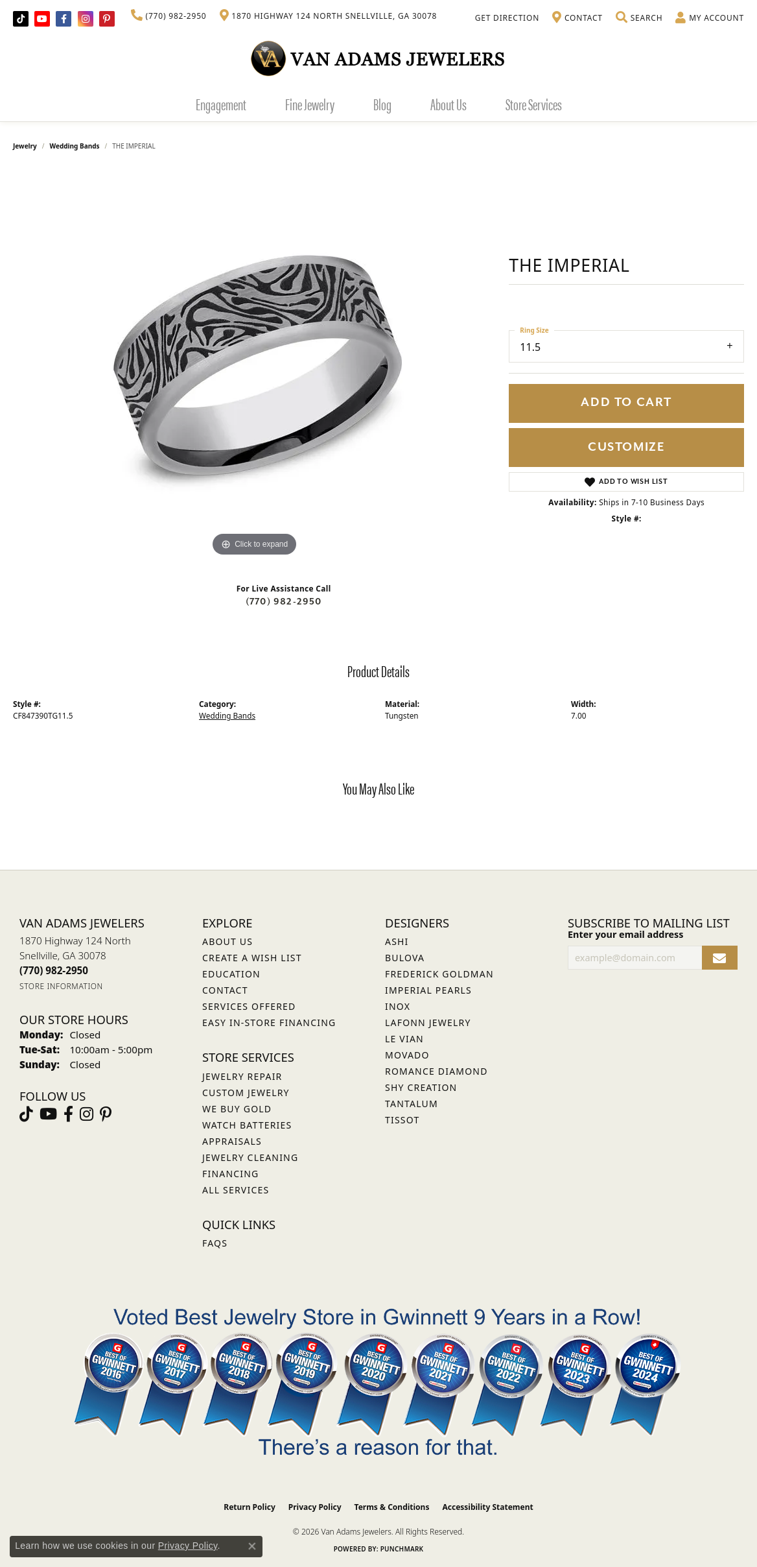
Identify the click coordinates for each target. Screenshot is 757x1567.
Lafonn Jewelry (428, 1022)
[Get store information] (61, 986)
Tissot (402, 1120)
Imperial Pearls (428, 990)
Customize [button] (626, 447)
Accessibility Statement (487, 1507)
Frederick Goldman (439, 974)
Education (231, 974)
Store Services (534, 104)
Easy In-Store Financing (269, 1022)
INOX (397, 1006)
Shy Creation (421, 1087)
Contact (225, 990)
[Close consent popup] (252, 1546)
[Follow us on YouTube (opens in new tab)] (42, 19)
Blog (382, 104)
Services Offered (249, 1006)
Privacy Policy (315, 1507)
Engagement (221, 104)
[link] (169, 16)
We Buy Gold (237, 1109)
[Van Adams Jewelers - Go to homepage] (378, 58)
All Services (235, 1190)
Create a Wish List (252, 957)
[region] (254, 365)
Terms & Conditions (392, 1507)
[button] (639, 18)
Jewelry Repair (242, 1076)
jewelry (25, 145)
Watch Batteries (247, 1125)
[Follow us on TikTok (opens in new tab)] (21, 19)
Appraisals (232, 1141)
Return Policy (249, 1507)
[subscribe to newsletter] (720, 958)
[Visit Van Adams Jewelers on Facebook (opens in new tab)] (63, 19)
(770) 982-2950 (284, 601)
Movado (407, 1055)
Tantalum (411, 1103)
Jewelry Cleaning (250, 1157)
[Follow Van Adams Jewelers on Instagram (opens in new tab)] (85, 19)
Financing (230, 1173)
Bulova (405, 957)
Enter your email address (626, 934)
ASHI (397, 941)
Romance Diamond (436, 1071)
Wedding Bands (75, 145)
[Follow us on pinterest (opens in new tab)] (107, 19)
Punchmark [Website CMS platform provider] (402, 1548)
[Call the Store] (53, 970)
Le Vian (404, 1039)
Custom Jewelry (246, 1092)
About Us (448, 104)
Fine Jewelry (309, 104)
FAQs (214, 1243)
